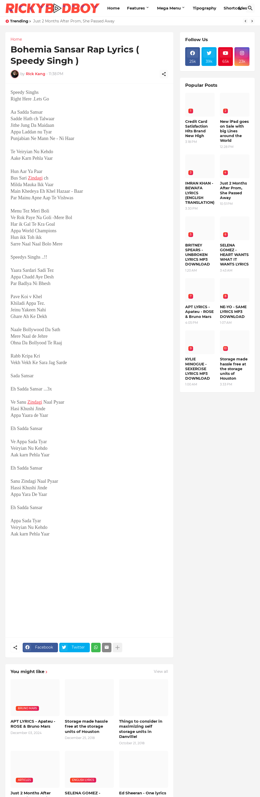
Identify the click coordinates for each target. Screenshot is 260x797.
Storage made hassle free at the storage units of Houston (86, 726)
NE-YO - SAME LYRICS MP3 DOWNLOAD (233, 312)
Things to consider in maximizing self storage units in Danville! (140, 729)
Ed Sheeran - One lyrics (142, 792)
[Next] (252, 21)
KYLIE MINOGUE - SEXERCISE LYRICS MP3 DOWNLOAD (197, 369)
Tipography (204, 8)
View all (161, 671)
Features (136, 8)
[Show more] (117, 647)
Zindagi (35, 178)
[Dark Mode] (240, 8)
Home (113, 8)
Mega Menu (169, 8)
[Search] (250, 8)
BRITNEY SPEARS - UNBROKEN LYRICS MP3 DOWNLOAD (197, 255)
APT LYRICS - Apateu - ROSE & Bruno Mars (33, 724)
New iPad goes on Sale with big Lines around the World (234, 131)
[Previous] (245, 21)
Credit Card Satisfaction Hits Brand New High (196, 128)
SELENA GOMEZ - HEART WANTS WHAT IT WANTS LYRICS (234, 255)
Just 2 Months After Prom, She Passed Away (74, 21)
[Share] (164, 74)
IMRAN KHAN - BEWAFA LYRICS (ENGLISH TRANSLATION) (199, 193)
